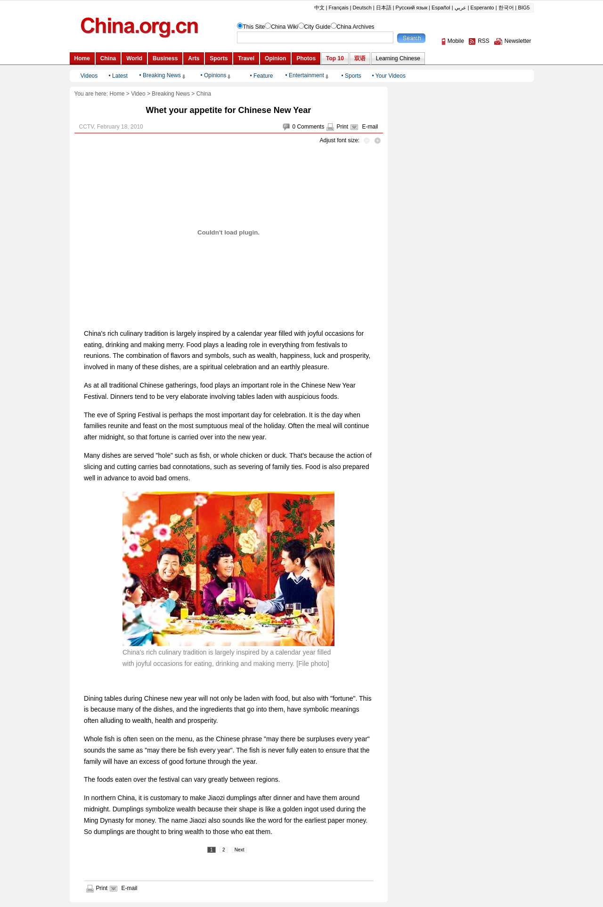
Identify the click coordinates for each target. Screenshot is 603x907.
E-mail (370, 126)
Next (239, 849)
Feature (263, 76)
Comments (310, 126)
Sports (353, 76)
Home (116, 93)
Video (138, 93)
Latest (120, 76)
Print (342, 126)
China (203, 93)
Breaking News (171, 93)
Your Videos (390, 76)
